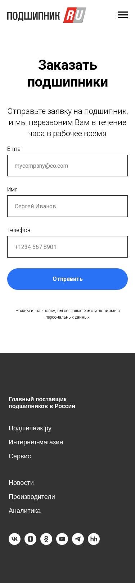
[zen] (30, 543)
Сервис (20, 456)
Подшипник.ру (30, 428)
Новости (21, 482)
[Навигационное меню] (123, 15)
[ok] (46, 543)
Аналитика (25, 510)
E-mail (15, 148)
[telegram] (78, 543)
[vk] (15, 543)
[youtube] (62, 543)
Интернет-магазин (36, 442)
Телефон (18, 230)
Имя (12, 189)
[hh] (94, 543)
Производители (32, 496)
